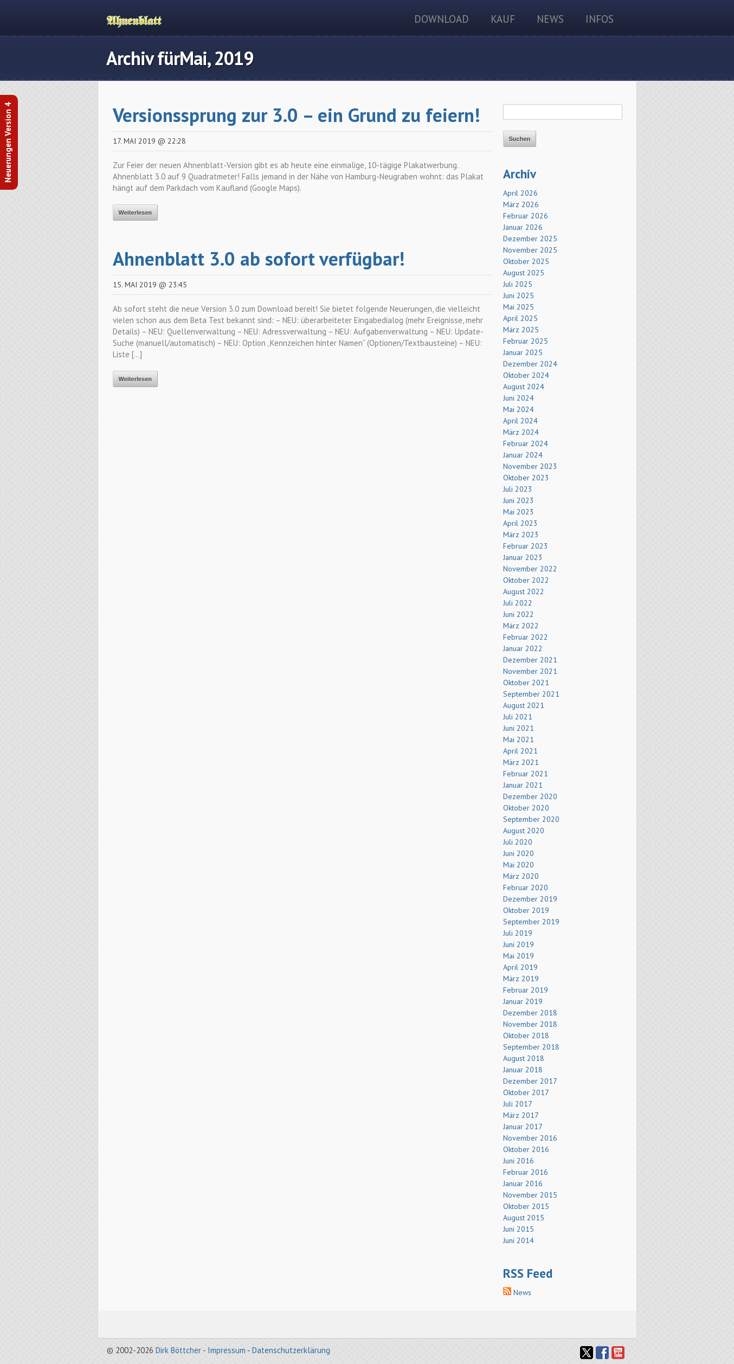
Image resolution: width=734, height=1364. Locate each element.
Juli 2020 (517, 842)
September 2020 (531, 819)
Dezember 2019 (530, 899)
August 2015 (523, 1218)
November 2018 (530, 1024)
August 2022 (523, 591)
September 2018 (531, 1047)
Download (441, 18)
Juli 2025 (517, 284)
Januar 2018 (523, 1070)
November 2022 (530, 569)
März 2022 (521, 625)
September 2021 (531, 694)
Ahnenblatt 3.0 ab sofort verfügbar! (259, 258)
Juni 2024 (518, 398)
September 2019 (531, 922)
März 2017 (521, 1115)
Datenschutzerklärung (291, 1350)
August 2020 (523, 830)
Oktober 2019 (526, 910)
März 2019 (521, 978)
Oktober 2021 (526, 682)
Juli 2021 (517, 717)
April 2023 (520, 523)
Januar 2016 (523, 1183)
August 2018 (523, 1058)
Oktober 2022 (526, 580)
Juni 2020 (518, 853)
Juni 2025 (518, 295)
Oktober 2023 (526, 477)
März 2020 (521, 876)
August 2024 (523, 386)
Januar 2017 (523, 1126)
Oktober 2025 (526, 261)
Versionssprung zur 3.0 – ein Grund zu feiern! (296, 114)
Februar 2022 (525, 637)
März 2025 (521, 329)
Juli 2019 (517, 933)
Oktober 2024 (526, 375)
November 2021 (530, 671)
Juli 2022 (517, 603)
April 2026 (520, 193)
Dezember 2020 (530, 796)
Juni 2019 (518, 944)
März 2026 (521, 204)
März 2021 (521, 762)
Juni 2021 (518, 728)
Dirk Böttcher (178, 1350)
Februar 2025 (525, 341)
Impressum (227, 1350)
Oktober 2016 (526, 1149)
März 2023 (521, 534)
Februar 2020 (525, 887)
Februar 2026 (525, 216)
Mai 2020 (518, 865)
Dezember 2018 (530, 1013)
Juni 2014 (518, 1240)
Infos (599, 18)
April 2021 (520, 751)
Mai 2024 (518, 409)
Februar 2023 (525, 546)
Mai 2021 (518, 739)
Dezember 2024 (530, 364)
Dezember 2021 (530, 660)
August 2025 (523, 273)
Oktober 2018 (526, 1035)
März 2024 (521, 432)
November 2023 (530, 466)
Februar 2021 (525, 773)
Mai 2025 (518, 307)
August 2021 (523, 705)
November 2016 (530, 1138)
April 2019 (520, 967)
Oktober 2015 (526, 1206)
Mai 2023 (518, 512)
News (550, 18)
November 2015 (530, 1195)
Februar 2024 (525, 443)
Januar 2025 (523, 352)
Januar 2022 (523, 648)
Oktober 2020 (526, 808)
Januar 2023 (523, 557)
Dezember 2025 (530, 238)
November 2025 (530, 250)
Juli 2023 (517, 489)
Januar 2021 (523, 785)
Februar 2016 (525, 1172)
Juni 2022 (518, 614)
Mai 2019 (518, 956)
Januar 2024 (523, 455)
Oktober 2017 (526, 1092)
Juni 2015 (518, 1229)
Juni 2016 (518, 1161)
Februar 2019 (525, 990)
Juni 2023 (518, 500)
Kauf (503, 18)
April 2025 (520, 318)
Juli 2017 (517, 1104)
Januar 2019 (523, 1001)
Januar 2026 (523, 227)
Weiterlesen (135, 212)
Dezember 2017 (530, 1081)
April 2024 (520, 421)
